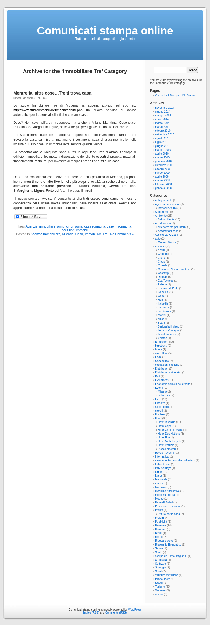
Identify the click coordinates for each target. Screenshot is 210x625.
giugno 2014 (162, 111)
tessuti (159, 582)
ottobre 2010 (162, 130)
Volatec (162, 338)
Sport (158, 571)
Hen (160, 299)
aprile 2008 (161, 176)
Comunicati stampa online (105, 31)
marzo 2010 (162, 157)
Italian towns (162, 464)
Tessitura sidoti (167, 334)
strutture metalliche (166, 575)
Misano (162, 391)
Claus (161, 261)
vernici (159, 594)
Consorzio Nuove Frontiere (174, 269)
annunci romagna (70, 226)
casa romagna (94, 226)
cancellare (161, 353)
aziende (68, 234)
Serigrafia (161, 559)
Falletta (162, 284)
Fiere (158, 399)
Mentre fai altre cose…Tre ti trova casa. (52, 93)
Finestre (160, 403)
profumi (159, 517)
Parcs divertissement (167, 506)
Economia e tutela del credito (172, 383)
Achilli (161, 250)
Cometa (162, 265)
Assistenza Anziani (166, 234)
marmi (159, 483)
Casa (79, 234)
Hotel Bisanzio (166, 422)
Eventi (159, 387)
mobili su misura (165, 494)
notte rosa (164, 395)
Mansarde (161, 479)
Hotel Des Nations (169, 433)
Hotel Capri (164, 426)
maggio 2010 (163, 149)
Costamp (163, 273)
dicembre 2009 (164, 165)
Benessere (161, 341)
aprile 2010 (161, 153)
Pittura (159, 510)
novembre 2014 (164, 107)
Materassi (161, 487)
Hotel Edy (164, 437)
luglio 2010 (161, 142)
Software (160, 563)
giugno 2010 (162, 146)
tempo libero (162, 578)
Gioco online (162, 406)
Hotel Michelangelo (169, 441)
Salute (159, 548)
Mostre (159, 498)
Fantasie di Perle (168, 288)
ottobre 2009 (162, 168)
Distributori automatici (168, 372)
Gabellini (163, 292)
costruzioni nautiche (167, 364)
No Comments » (122, 234)
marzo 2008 (162, 180)
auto (157, 238)
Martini (162, 315)
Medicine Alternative (167, 491)
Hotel (158, 418)
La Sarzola (164, 311)
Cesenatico (162, 360)
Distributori (161, 368)
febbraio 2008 (163, 184)
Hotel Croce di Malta (170, 429)
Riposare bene (164, 540)
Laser (158, 475)
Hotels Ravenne (164, 452)
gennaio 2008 (163, 188)
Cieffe (161, 257)
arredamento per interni (172, 227)
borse (158, 349)
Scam (161, 322)
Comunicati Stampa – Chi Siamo (175, 95)
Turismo (160, 586)
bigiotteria (161, 345)
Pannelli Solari (164, 502)
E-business (161, 380)
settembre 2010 (164, 134)
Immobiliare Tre (96, 234)
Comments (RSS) (116, 612)
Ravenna (160, 525)
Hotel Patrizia (166, 445)
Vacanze (160, 590)
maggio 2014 (163, 115)
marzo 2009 (162, 172)
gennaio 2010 (163, 161)
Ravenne (160, 529)
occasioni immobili (75, 230)
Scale (158, 552)
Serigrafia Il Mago (168, 326)
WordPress (134, 609)
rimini (158, 536)
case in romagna (119, 226)
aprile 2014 (161, 119)
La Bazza (163, 307)
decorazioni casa (168, 230)
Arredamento (163, 223)
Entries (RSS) (91, 612)
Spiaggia (160, 567)
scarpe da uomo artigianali (171, 556)
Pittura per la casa (169, 513)
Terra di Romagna (168, 330)
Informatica (161, 456)
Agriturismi (161, 211)
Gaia (161, 295)
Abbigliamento (163, 200)
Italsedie (163, 303)
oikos (161, 318)
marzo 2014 (162, 123)
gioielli (159, 410)
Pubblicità (161, 521)
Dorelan (162, 276)
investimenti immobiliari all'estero (175, 460)
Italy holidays (163, 468)
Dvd (157, 376)
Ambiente (161, 215)
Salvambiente (166, 219)
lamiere (159, 471)
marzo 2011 (162, 126)
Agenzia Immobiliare (41, 226)
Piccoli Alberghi (167, 448)
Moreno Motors (167, 242)
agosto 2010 (162, 138)
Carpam (163, 253)
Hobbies (160, 414)
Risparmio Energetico (168, 544)
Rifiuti (158, 533)
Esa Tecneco (165, 280)
